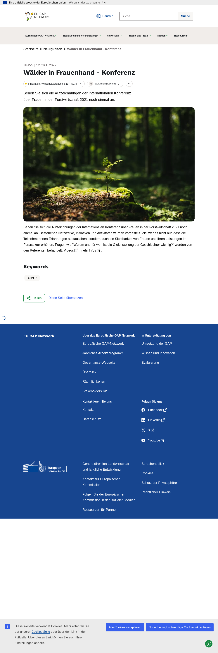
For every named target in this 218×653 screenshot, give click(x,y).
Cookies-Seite (41, 631)
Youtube (153, 440)
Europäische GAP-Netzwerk (103, 343)
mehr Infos (90, 250)
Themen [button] (161, 35)
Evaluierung (150, 362)
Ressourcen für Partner (99, 510)
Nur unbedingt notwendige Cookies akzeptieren (180, 627)
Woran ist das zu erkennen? (87, 2)
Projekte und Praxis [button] (138, 35)
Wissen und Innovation (158, 353)
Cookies (147, 473)
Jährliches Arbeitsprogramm (103, 353)
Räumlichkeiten (93, 381)
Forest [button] (31, 277)
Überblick (89, 372)
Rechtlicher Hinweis (156, 492)
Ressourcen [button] (180, 35)
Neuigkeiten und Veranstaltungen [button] (80, 35)
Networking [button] (113, 35)
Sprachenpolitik (152, 464)
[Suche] (148, 16)
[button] (54, 84)
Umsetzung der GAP (156, 343)
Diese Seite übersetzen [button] (66, 298)
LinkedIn (153, 420)
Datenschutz (91, 419)
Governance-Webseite (98, 362)
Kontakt (88, 410)
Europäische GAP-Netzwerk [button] (40, 35)
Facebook (154, 410)
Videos (71, 250)
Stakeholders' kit (94, 391)
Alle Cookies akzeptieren (125, 627)
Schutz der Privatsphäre (159, 483)
